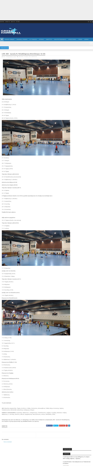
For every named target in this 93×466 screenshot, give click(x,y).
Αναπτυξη (49, 39)
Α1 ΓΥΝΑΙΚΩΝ (33, 39)
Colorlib (8, 464)
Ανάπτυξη (74, 105)
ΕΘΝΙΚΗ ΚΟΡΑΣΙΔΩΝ (76, 122)
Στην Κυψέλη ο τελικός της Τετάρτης (80, 80)
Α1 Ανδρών (26, 56)
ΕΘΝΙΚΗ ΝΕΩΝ (74, 127)
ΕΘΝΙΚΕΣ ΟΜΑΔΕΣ (9, 39)
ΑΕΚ (30, 56)
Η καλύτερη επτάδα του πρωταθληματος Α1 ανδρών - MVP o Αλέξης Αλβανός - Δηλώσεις (80, 64)
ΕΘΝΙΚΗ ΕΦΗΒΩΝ (75, 119)
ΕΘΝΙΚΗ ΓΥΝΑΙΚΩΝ (75, 117)
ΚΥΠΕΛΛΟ (41, 39)
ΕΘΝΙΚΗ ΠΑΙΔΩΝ (75, 129)
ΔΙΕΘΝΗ (73, 110)
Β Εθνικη (73, 107)
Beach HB (74, 90)
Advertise (2, 21)
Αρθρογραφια (72, 39)
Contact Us (7, 21)
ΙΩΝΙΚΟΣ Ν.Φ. (34, 56)
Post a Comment (8, 436)
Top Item (17, 21)
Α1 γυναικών (74, 97)
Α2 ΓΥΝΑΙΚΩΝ (74, 102)
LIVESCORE (20, 56)
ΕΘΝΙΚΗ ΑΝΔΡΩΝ (75, 115)
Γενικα (80, 39)
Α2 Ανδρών (74, 100)
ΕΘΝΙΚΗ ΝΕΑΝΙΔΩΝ (75, 124)
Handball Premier (22, 39)
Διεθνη (86, 39)
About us (13, 21)
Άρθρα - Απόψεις (75, 93)
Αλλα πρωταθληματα (60, 39)
